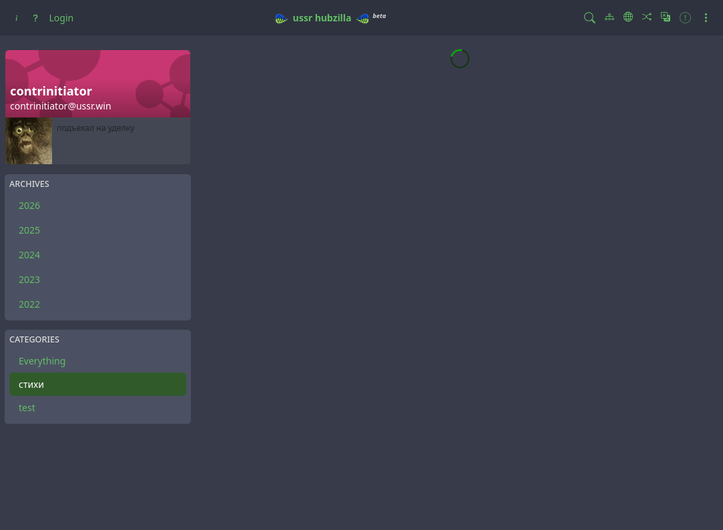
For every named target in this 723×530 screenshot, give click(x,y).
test (27, 407)
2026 (29, 205)
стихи (31, 384)
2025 (29, 230)
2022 (29, 304)
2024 (29, 254)
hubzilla (333, 17)
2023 (29, 279)
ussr (302, 17)
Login (61, 17)
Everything (42, 360)
